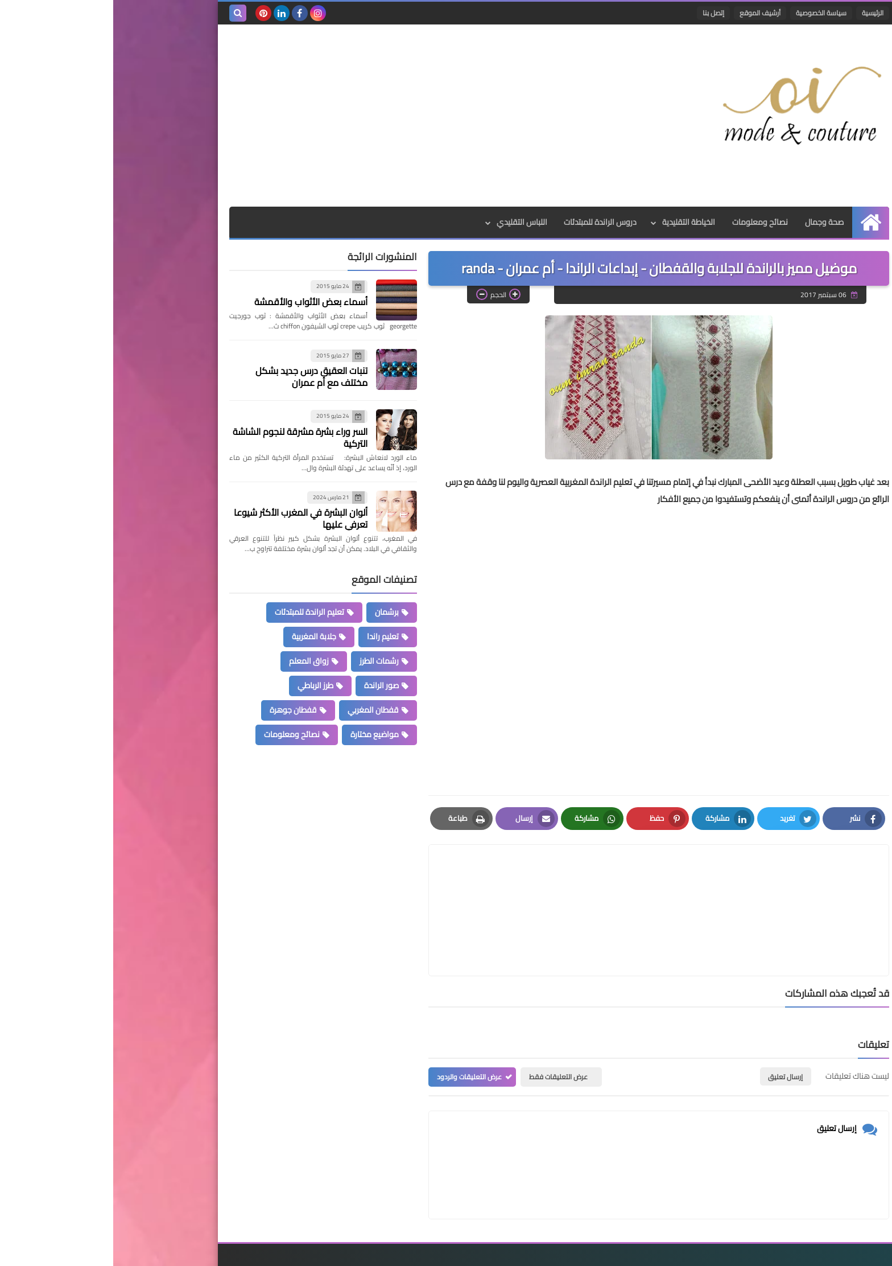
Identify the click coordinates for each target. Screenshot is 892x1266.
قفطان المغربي (260, 709)
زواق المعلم (196, 660)
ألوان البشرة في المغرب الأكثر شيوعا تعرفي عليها (187, 518)
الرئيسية (759, 12)
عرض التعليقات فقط (445, 1022)
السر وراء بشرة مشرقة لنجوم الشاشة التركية (186, 437)
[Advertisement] (323, 115)
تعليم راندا (270, 636)
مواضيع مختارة (261, 734)
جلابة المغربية (201, 636)
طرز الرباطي (202, 685)
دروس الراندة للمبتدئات (487, 222)
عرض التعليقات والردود (356, 1022)
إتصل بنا (600, 12)
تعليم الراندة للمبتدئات (196, 612)
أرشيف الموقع (646, 12)
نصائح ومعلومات (647, 222)
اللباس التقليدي (408, 222)
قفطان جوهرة (180, 709)
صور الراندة (268, 685)
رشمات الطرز (266, 660)
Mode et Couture (638, 1250)
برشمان (274, 612)
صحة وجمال (711, 222)
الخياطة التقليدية (575, 222)
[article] (436, 883)
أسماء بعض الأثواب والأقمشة (197, 301)
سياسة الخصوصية (708, 12)
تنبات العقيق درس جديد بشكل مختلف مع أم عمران (198, 376)
